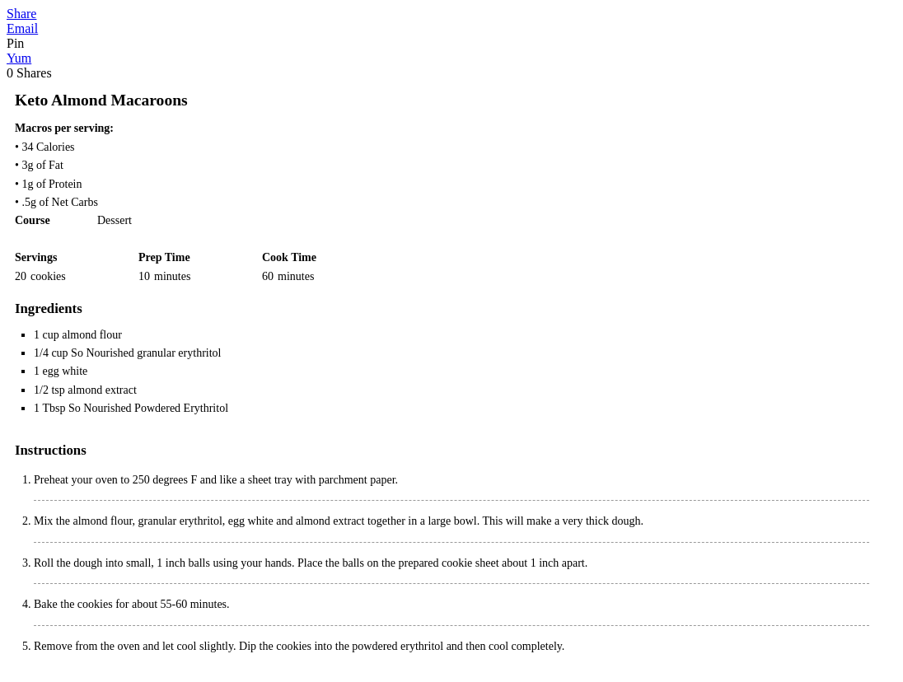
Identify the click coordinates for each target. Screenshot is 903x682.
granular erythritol (180, 521)
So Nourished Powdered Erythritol (148, 408)
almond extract (102, 390)
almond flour (92, 335)
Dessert (114, 220)
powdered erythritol (397, 646)
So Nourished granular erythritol (146, 353)
